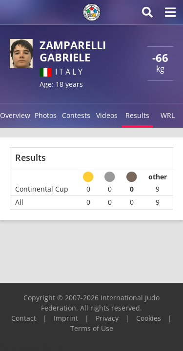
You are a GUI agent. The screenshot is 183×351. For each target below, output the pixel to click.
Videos (107, 115)
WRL (168, 115)
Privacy (107, 318)
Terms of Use (91, 328)
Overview (15, 115)
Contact (23, 318)
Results (137, 115)
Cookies (148, 318)
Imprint (66, 318)
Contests (76, 115)
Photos (46, 115)
